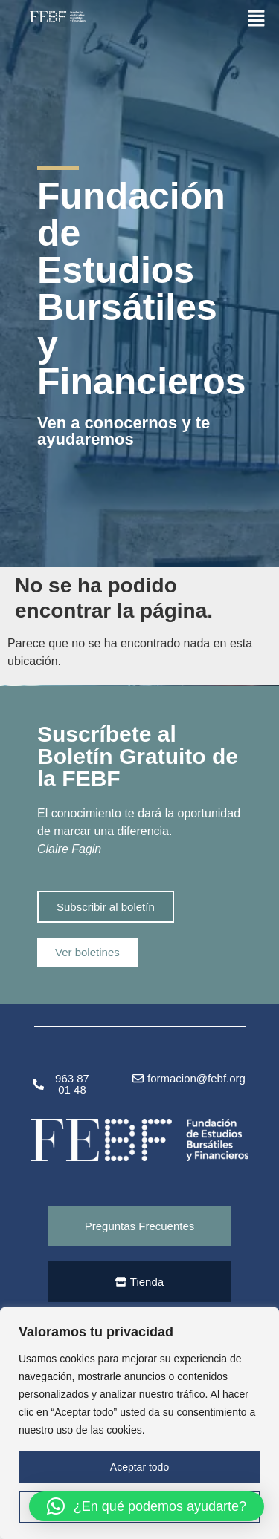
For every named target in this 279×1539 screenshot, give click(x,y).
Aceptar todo (139, 1467)
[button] (257, 18)
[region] (139, 1423)
